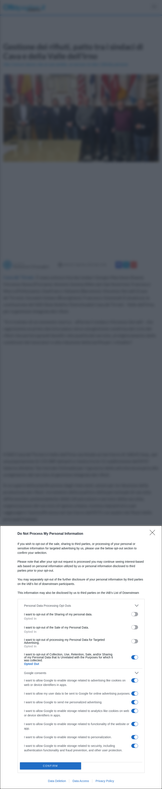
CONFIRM (50, 766)
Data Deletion (57, 781)
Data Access (80, 781)
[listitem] (81, 605)
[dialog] (81, 657)
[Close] (154, 534)
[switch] (134, 614)
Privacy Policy (105, 781)
